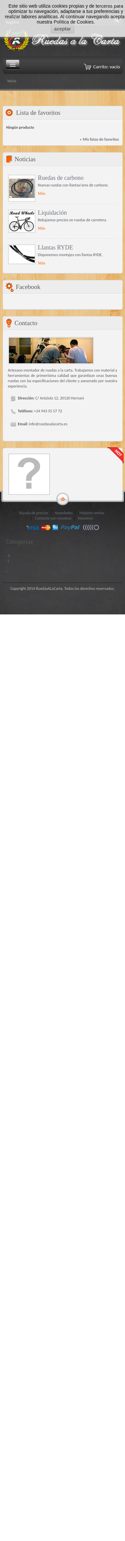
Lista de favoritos (38, 112)
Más (41, 193)
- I (7, 561)
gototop (62, 499)
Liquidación (52, 212)
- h (8, 555)
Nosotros (85, 518)
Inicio (12, 81)
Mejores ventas (91, 513)
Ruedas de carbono (61, 178)
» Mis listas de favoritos (99, 139)
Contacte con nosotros (53, 518)
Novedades (64, 513)
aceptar (62, 29)
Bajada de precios (33, 513)
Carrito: (106, 67)
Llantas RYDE (55, 247)
